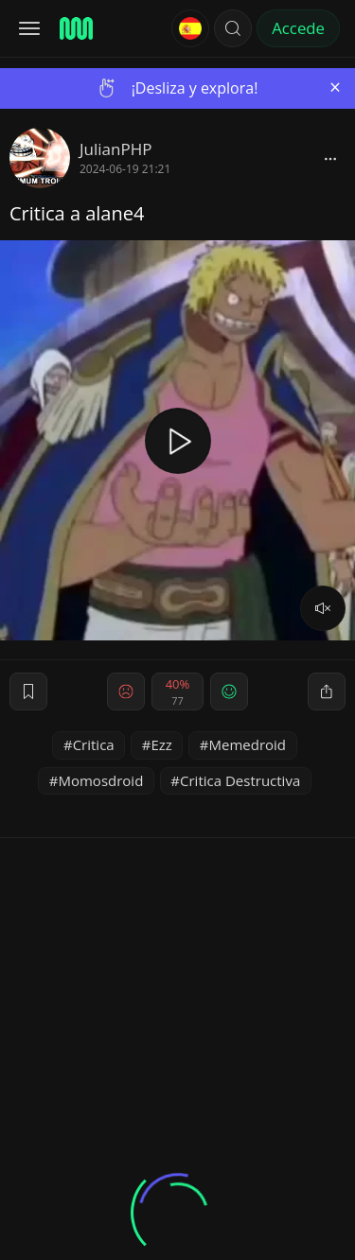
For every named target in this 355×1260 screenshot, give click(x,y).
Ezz (161, 744)
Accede (298, 28)
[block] (330, 158)
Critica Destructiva (240, 780)
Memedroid (248, 744)
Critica (94, 744)
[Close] (335, 87)
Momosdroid (100, 780)
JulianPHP (115, 149)
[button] (233, 28)
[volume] (323, 608)
